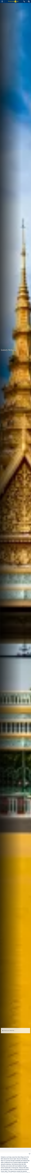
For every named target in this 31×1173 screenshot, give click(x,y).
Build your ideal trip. (9, 1030)
